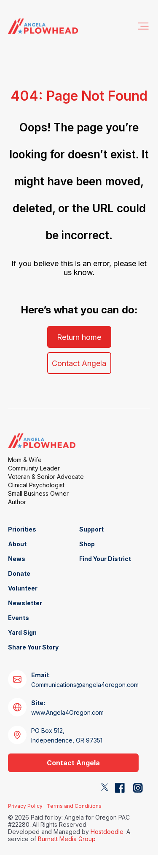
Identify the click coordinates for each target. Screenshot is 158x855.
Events (18, 617)
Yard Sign (22, 632)
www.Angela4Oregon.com (67, 707)
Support (91, 529)
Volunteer (22, 588)
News (16, 558)
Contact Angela (79, 363)
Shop (87, 544)
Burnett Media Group (67, 838)
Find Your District (105, 558)
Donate (19, 573)
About (17, 544)
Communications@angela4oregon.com (85, 679)
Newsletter (25, 603)
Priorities (22, 529)
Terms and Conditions (74, 806)
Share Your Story (33, 647)
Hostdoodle (107, 831)
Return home (79, 337)
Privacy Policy (25, 806)
